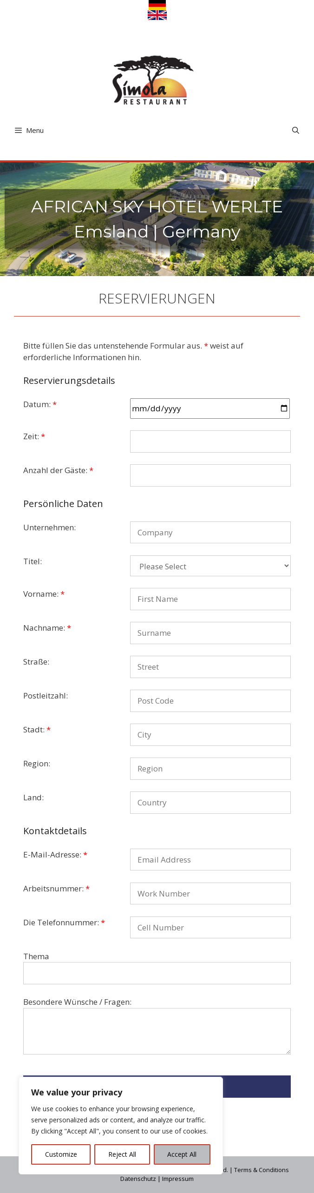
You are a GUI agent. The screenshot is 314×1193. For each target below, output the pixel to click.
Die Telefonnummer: (64, 922)
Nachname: (47, 627)
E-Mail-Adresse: (55, 854)
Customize (61, 1154)
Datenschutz (138, 1178)
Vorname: (44, 593)
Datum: (40, 404)
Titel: (32, 561)
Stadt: (37, 729)
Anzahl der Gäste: (58, 470)
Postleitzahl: (45, 695)
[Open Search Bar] (295, 130)
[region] (121, 1125)
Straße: (36, 661)
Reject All (122, 1154)
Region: (36, 763)
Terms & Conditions (261, 1170)
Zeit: (34, 436)
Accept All (181, 1154)
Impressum (178, 1178)
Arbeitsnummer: (56, 888)
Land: (33, 797)
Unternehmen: (49, 527)
